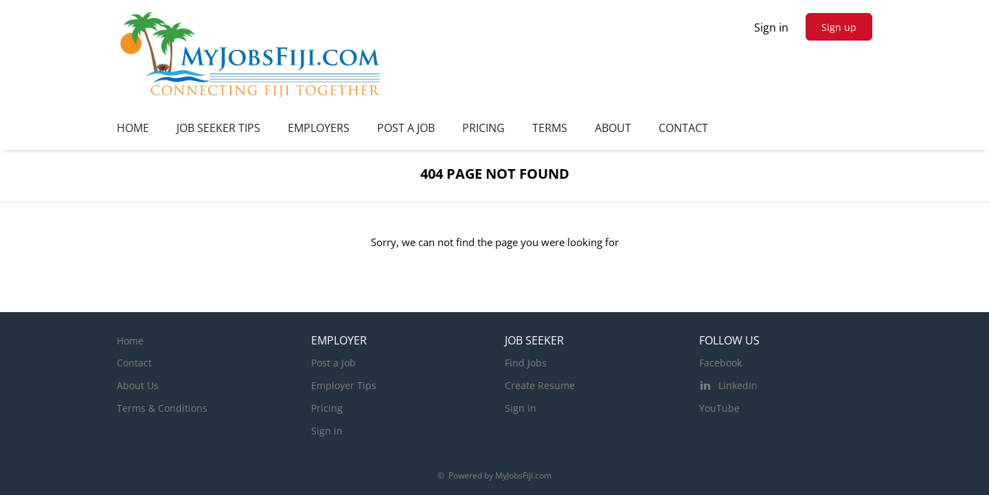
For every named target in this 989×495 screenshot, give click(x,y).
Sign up (838, 27)
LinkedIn (738, 385)
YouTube (719, 408)
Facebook (720, 362)
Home (130, 340)
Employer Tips (343, 385)
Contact (134, 362)
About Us (138, 385)
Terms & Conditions (162, 408)
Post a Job (333, 362)
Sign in (771, 27)
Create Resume (540, 385)
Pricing (327, 408)
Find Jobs (526, 362)
